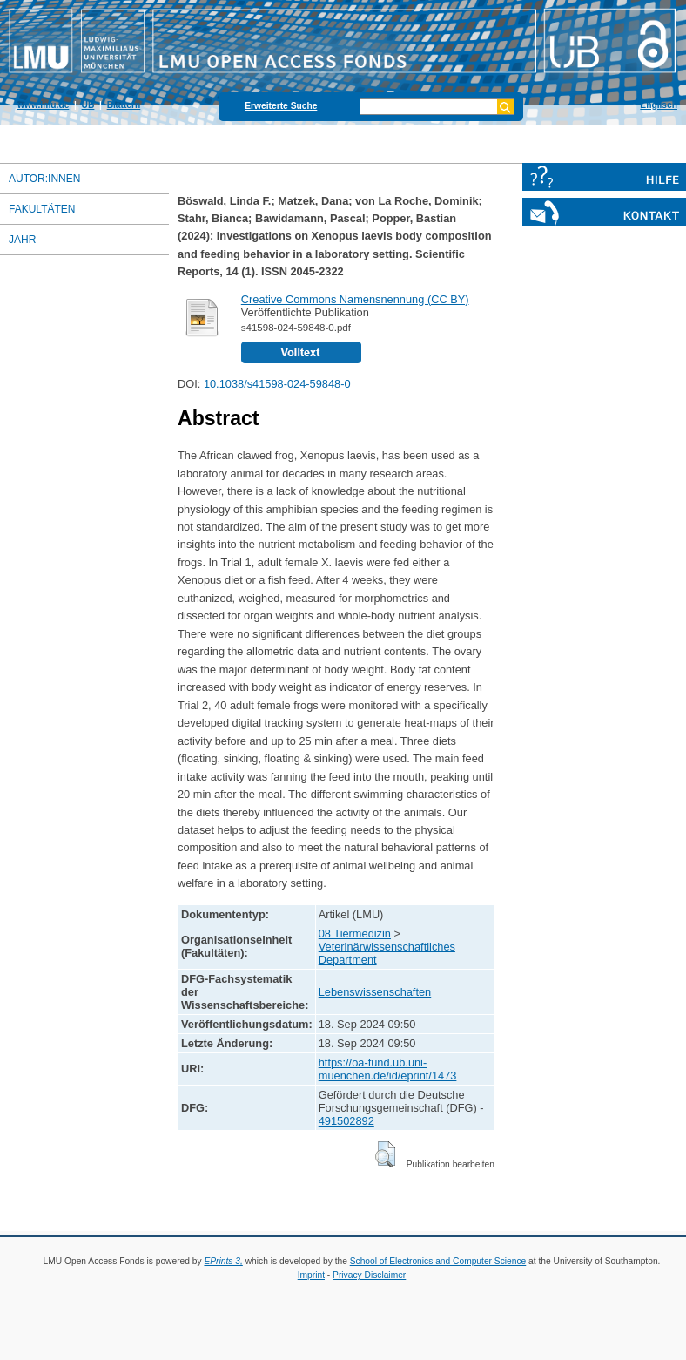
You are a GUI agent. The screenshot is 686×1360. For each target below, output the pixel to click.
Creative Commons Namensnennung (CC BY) (355, 299)
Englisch (658, 105)
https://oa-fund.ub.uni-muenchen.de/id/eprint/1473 (388, 1069)
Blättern (124, 105)
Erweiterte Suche (281, 106)
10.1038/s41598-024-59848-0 (277, 383)
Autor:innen (44, 179)
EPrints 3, (223, 1261)
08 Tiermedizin (355, 933)
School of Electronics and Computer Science (438, 1261)
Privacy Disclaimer (369, 1275)
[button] (385, 1154)
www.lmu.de (43, 105)
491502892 (346, 1120)
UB (88, 105)
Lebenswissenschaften (375, 991)
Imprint (311, 1275)
